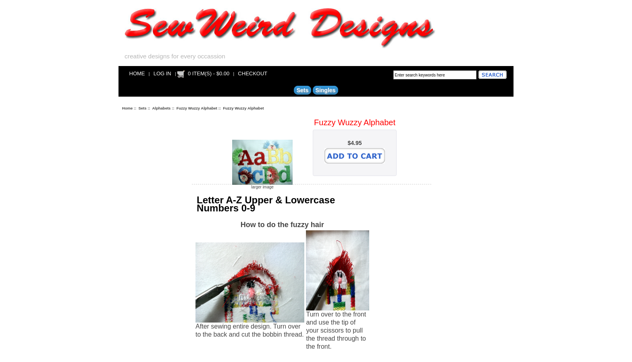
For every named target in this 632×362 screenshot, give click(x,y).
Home (137, 73)
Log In (162, 73)
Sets (142, 108)
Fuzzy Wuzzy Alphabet (197, 108)
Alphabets (161, 108)
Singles (326, 90)
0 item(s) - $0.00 (208, 73)
